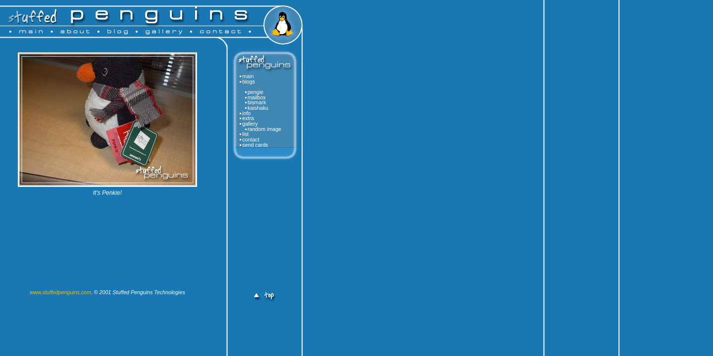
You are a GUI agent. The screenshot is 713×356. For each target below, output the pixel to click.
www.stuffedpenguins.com (60, 292)
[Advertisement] (262, 228)
